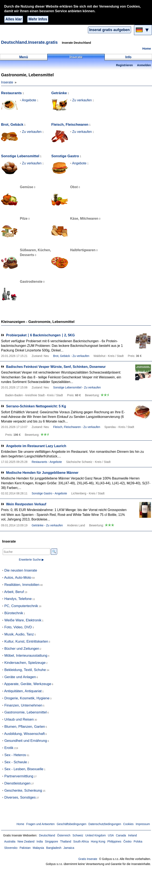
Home (146, 48)
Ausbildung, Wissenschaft (24, 734)
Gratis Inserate (87, 859)
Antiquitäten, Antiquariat (23, 691)
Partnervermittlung (18, 776)
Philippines (114, 841)
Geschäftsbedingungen (71, 824)
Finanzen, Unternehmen (23, 705)
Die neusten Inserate (20, 570)
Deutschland (47, 835)
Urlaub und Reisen (19, 719)
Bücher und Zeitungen (21, 649)
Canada (121, 835)
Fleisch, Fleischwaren (69, 125)
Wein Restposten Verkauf (26, 504)
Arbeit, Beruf (14, 592)
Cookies (128, 824)
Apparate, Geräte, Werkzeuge (27, 684)
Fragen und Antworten (40, 824)
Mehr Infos (37, 19)
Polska (138, 841)
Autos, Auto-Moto (17, 578)
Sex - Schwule (15, 762)
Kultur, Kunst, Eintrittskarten (26, 641)
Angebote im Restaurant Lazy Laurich (36, 446)
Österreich (63, 835)
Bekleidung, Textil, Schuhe (25, 670)
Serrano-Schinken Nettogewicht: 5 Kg (36, 406)
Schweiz (77, 835)
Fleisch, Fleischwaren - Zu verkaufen (76, 427)
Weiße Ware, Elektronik (22, 620)
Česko (127, 841)
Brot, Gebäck (12, 125)
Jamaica (68, 847)
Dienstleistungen (17, 783)
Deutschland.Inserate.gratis (29, 42)
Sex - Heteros (15, 755)
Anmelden (144, 65)
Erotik (8, 748)
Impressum (143, 824)
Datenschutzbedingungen (104, 824)
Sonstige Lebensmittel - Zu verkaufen (77, 387)
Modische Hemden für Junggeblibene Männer (42, 472)
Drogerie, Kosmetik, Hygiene (27, 698)
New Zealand (26, 841)
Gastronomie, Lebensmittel (25, 712)
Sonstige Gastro (65, 156)
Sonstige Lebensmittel (20, 156)
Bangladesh (53, 847)
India (40, 841)
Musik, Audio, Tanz (19, 634)
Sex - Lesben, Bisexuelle (24, 769)
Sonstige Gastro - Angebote (49, 493)
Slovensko (10, 847)
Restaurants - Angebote (47, 462)
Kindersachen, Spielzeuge (25, 663)
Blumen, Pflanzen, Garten (24, 727)
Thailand (65, 841)
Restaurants (11, 93)
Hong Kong (98, 841)
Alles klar (13, 19)
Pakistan (25, 847)
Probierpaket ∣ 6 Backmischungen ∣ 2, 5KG (40, 335)
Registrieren (124, 65)
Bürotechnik (13, 613)
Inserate (7, 82)
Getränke (59, 93)
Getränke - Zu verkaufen (47, 525)
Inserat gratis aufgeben (109, 30)
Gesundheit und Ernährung (25, 741)
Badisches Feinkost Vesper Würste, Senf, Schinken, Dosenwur (56, 366)
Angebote (29, 100)
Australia (9, 841)
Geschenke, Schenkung (23, 790)
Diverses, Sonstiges (20, 797)
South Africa (81, 841)
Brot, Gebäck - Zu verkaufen (71, 356)
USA (111, 835)
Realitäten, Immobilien (22, 585)
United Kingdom (95, 835)
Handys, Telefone (18, 599)
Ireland (132, 835)
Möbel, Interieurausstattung (25, 656)
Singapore (51, 841)
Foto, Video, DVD (18, 627)
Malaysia (38, 847)
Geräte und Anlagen (20, 677)
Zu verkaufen (82, 100)
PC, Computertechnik (21, 606)
